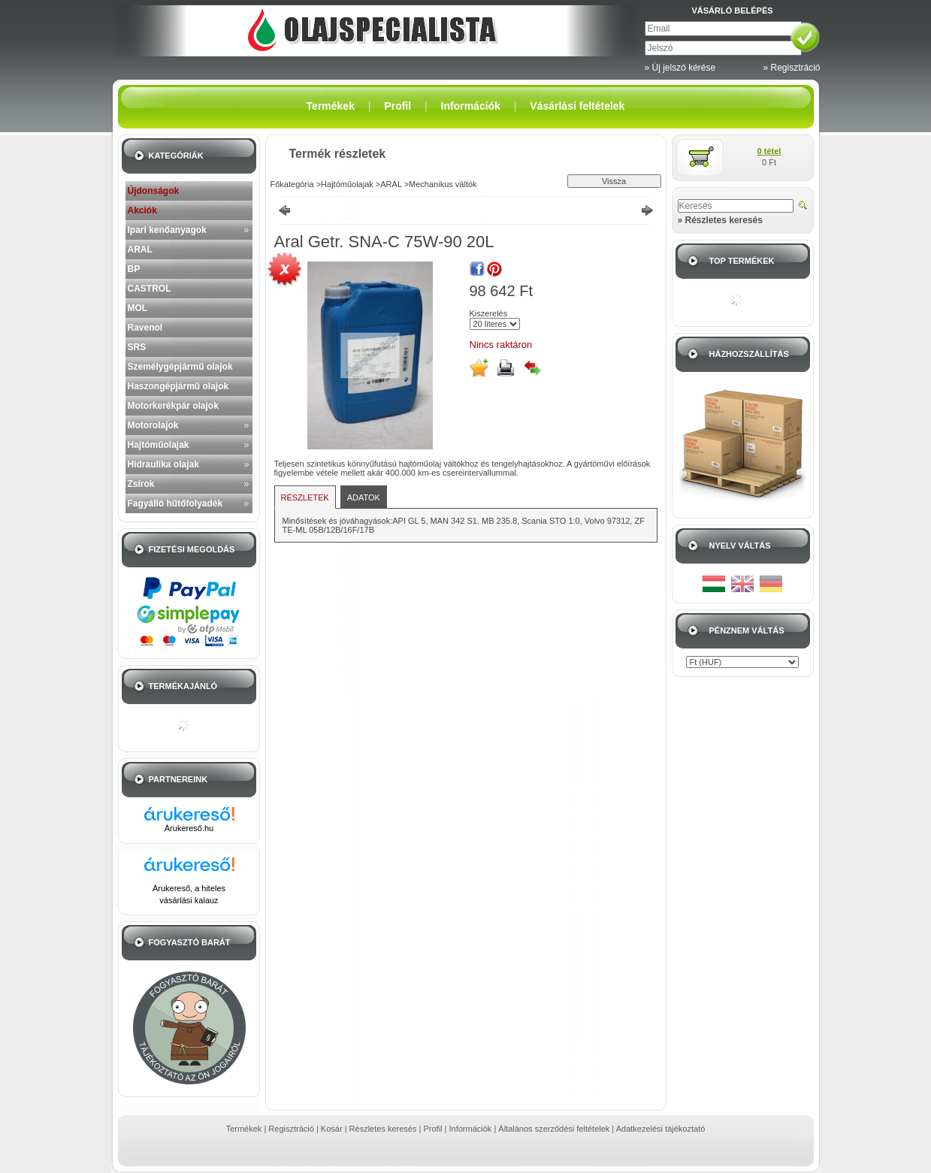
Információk (470, 1128)
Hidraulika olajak (163, 464)
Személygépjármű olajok (180, 366)
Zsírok (141, 484)
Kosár (332, 1128)
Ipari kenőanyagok (167, 230)
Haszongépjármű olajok (178, 386)
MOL (138, 308)
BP (134, 269)
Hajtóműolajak (158, 445)
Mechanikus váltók (443, 184)
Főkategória (292, 184)
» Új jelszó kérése (680, 67)
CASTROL (149, 288)
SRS (137, 347)
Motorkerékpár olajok (173, 406)
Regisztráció (291, 1128)
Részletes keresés (383, 1128)
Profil (432, 1128)
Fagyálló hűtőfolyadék (175, 503)
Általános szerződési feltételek (553, 1128)
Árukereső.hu (189, 828)
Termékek (244, 1128)
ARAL (140, 249)
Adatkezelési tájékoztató (661, 1128)
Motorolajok (153, 425)
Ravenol (145, 327)
